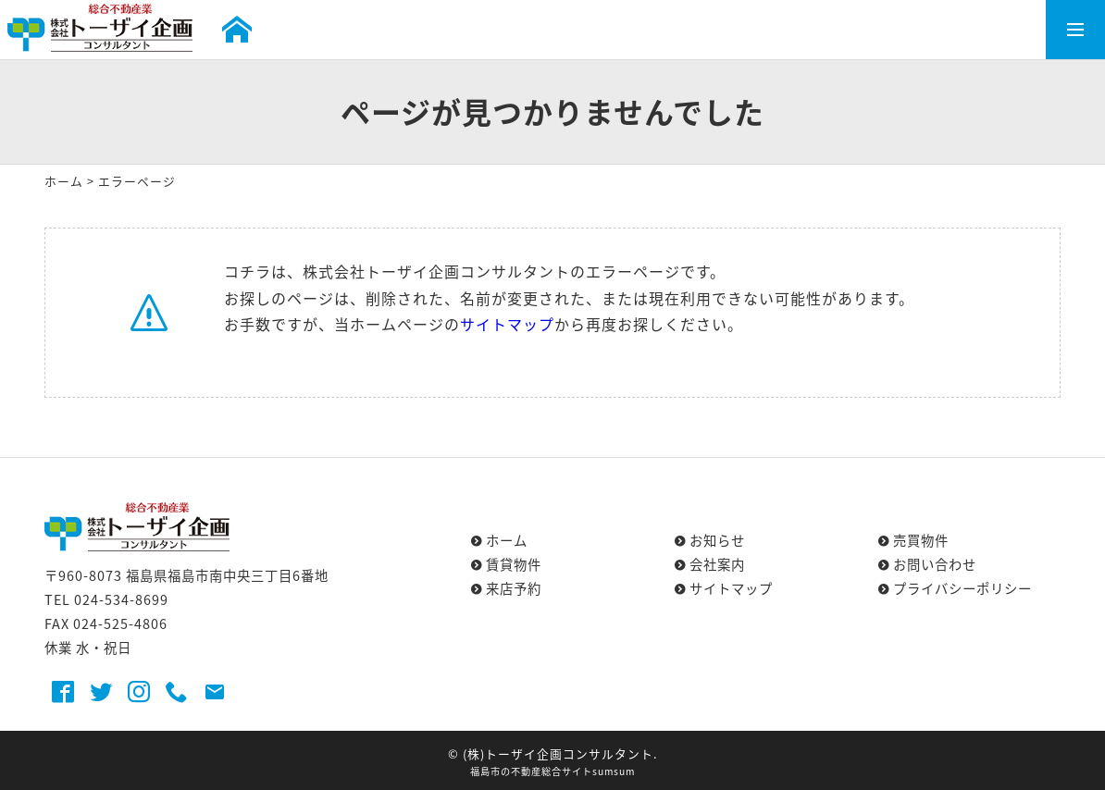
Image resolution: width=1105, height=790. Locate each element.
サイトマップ (507, 324)
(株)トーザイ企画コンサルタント (558, 753)
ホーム (63, 181)
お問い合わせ (934, 564)
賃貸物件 (513, 564)
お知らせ (717, 540)
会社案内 (717, 564)
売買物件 (921, 540)
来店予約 (513, 588)
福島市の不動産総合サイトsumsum (552, 771)
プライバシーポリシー (962, 588)
